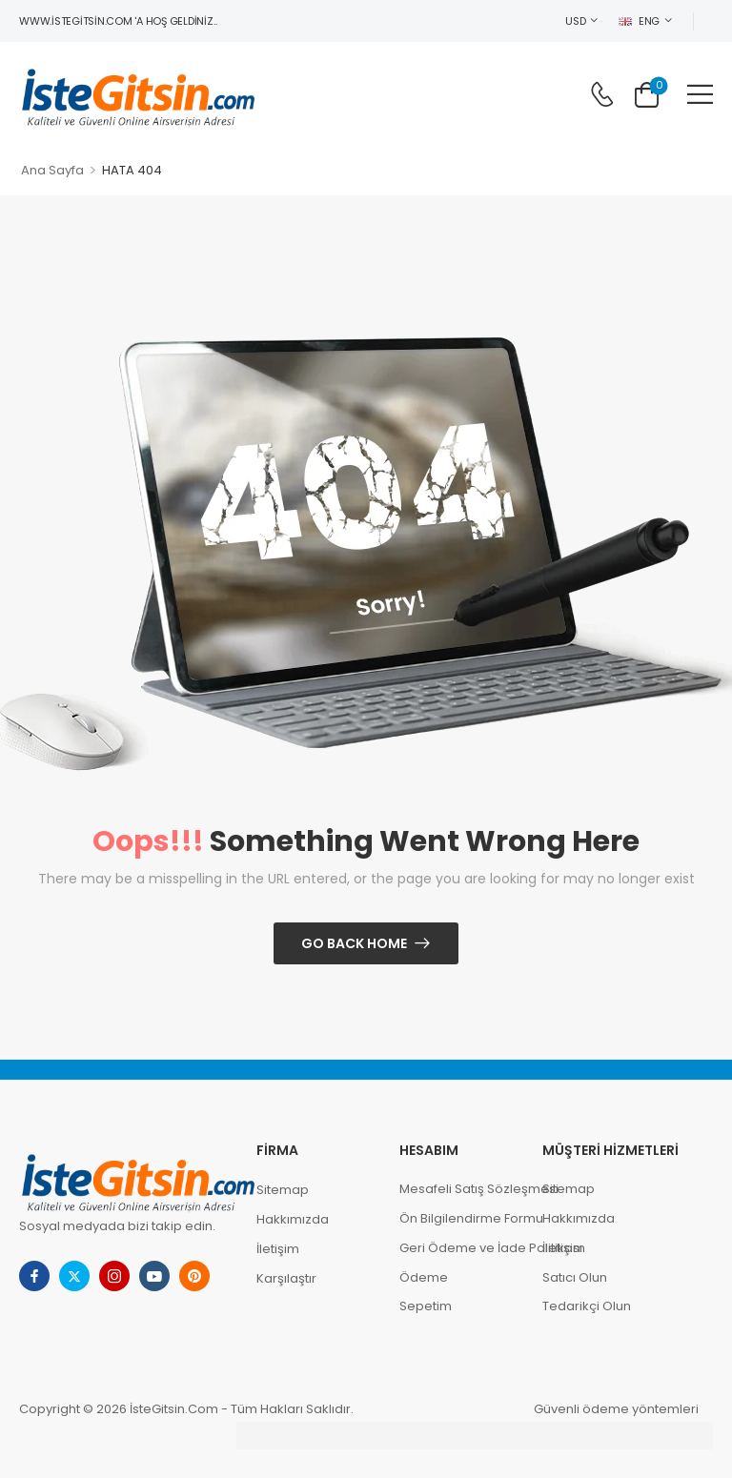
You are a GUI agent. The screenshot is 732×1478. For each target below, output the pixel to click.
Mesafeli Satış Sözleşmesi (461, 1189)
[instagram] (114, 1276)
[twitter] (74, 1276)
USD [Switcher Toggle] (575, 21)
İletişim (277, 1249)
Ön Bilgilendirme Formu (461, 1218)
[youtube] (154, 1276)
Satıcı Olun (574, 1277)
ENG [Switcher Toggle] (639, 21)
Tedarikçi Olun (586, 1306)
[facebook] (34, 1276)
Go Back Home (354, 943)
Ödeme (423, 1277)
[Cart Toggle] (647, 93)
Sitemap (282, 1190)
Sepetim (425, 1306)
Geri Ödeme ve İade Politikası (461, 1248)
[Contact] (602, 94)
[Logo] (138, 94)
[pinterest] (194, 1276)
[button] (700, 94)
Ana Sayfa (52, 170)
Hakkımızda (292, 1219)
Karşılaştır (286, 1278)
